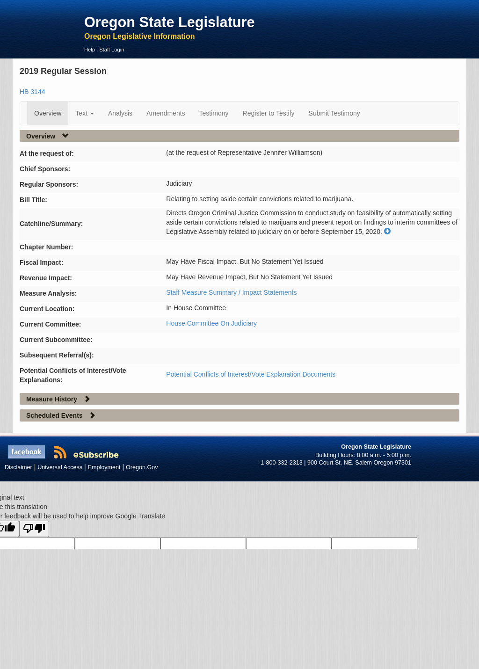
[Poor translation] (34, 529)
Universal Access (59, 467)
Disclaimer (18, 467)
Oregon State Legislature (169, 22)
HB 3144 (32, 91)
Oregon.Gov (142, 467)
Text (84, 113)
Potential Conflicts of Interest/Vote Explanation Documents (250, 374)
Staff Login (111, 49)
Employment (104, 467)
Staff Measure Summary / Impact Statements (231, 292)
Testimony (214, 113)
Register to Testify (269, 113)
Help (89, 49)
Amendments (165, 113)
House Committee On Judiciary (211, 323)
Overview (47, 113)
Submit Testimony (334, 113)
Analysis (120, 113)
